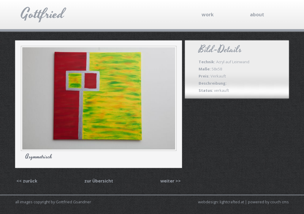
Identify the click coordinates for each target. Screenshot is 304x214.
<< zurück (26, 181)
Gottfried (42, 14)
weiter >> (170, 181)
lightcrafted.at (232, 201)
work (208, 14)
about (257, 14)
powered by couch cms (268, 201)
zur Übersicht (98, 181)
